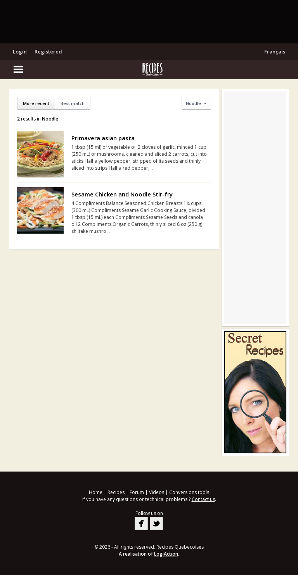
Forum (137, 492)
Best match (73, 103)
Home (95, 492)
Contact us (203, 499)
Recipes (116, 492)
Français (274, 51)
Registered (48, 51)
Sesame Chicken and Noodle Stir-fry (122, 194)
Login (20, 51)
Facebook (141, 523)
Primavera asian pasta (103, 138)
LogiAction (166, 554)
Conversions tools (189, 492)
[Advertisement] (149, 21)
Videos (156, 492)
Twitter (156, 523)
